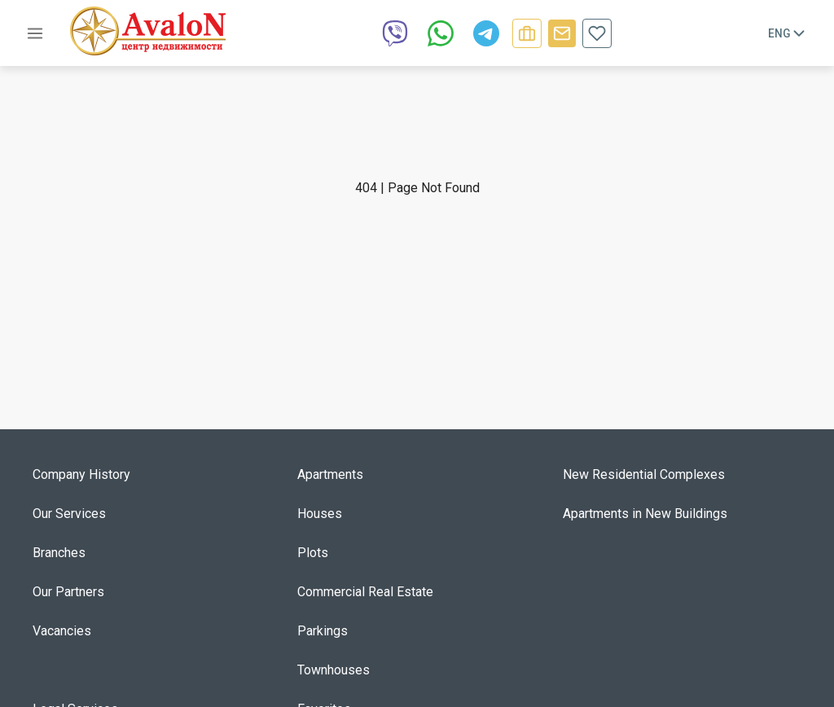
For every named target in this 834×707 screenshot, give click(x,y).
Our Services (69, 513)
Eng (788, 33)
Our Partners (68, 591)
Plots (312, 552)
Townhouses (333, 670)
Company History (81, 474)
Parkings (322, 631)
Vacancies (62, 631)
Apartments (330, 474)
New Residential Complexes (644, 474)
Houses (319, 513)
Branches (59, 552)
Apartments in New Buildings (645, 513)
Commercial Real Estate (365, 591)
